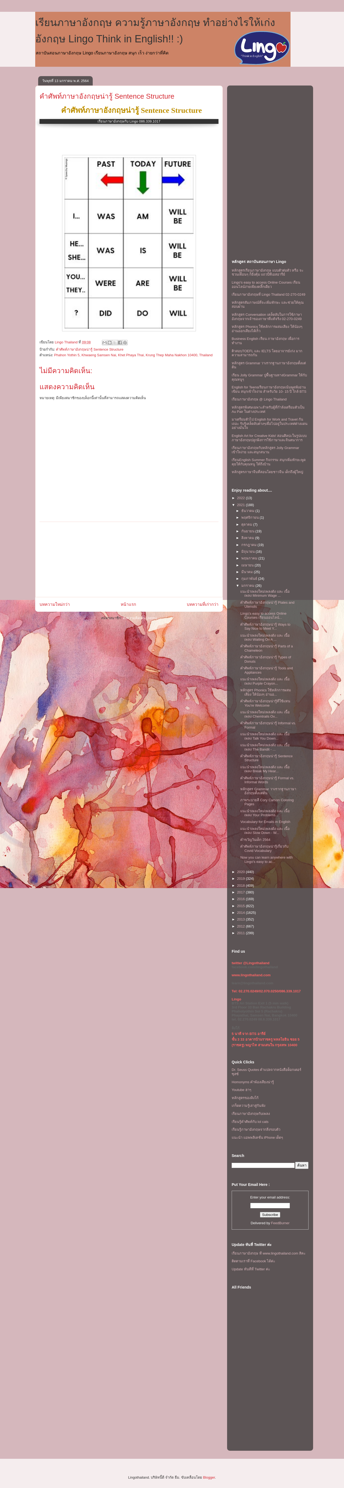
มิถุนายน (248, 552)
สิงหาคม (248, 538)
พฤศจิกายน (250, 517)
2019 (241, 879)
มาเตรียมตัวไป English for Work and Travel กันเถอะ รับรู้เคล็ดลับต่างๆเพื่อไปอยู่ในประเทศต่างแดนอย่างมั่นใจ (269, 423)
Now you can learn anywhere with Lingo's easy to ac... (266, 859)
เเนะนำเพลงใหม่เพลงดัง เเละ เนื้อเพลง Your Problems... (264, 813)
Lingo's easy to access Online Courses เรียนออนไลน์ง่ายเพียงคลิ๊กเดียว (266, 284)
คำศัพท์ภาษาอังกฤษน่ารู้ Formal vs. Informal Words (267, 780)
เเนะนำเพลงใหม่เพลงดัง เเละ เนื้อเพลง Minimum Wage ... (264, 593)
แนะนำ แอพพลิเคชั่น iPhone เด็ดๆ (257, 1138)
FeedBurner (280, 1223)
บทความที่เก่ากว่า (202, 604)
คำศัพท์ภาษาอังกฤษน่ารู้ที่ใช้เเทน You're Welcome (265, 703)
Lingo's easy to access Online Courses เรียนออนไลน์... (263, 615)
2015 (241, 906)
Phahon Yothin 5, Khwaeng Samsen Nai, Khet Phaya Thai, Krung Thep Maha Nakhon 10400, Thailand (133, 355)
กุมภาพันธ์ (249, 579)
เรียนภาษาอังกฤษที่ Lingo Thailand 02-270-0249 (268, 294)
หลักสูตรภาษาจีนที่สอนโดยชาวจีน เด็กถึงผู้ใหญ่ (267, 472)
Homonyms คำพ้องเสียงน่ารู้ (253, 1082)
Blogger (209, 1477)
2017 (241, 892)
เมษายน (248, 565)
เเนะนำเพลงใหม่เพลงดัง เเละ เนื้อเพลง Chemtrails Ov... (264, 714)
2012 (241, 926)
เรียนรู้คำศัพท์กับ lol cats (250, 1122)
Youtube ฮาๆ (241, 1090)
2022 (241, 498)
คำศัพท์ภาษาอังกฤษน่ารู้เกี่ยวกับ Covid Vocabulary (264, 848)
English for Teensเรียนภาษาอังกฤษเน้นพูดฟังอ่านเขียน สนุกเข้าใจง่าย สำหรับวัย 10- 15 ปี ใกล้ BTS (269, 389)
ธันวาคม (248, 511)
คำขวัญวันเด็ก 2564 (255, 840)
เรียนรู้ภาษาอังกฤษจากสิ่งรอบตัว (256, 1129)
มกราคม (248, 586)
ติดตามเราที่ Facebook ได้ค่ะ (253, 1261)
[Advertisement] (129, 559)
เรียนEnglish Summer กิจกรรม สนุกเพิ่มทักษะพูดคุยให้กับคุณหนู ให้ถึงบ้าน (269, 462)
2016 (241, 899)
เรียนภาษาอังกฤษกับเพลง (251, 1114)
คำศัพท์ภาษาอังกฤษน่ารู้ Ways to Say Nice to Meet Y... (265, 626)
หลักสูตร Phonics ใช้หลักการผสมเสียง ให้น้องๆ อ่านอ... (265, 692)
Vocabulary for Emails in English (265, 822)
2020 (241, 872)
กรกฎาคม (249, 545)
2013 (241, 919)
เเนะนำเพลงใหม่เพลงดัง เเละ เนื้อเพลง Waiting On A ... (264, 637)
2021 (241, 505)
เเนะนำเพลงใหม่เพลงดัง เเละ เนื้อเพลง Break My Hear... (264, 769)
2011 (241, 933)
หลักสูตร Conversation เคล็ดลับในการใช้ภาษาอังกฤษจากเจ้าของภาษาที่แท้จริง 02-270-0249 (267, 317)
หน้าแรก (128, 604)
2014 (241, 913)
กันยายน (248, 531)
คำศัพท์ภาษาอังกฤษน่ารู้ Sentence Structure (107, 96)
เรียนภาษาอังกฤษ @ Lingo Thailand (259, 399)
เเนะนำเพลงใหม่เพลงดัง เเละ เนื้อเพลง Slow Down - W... (264, 831)
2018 (241, 886)
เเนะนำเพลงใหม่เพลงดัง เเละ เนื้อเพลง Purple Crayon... (264, 681)
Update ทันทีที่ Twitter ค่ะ (251, 1269)
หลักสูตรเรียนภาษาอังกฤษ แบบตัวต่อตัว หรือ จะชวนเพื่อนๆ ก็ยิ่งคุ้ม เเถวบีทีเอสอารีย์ (267, 272)
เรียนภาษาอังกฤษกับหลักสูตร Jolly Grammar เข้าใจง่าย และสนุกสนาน (265, 450)
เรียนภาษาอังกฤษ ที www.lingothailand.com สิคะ (269, 1253)
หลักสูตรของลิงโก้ (245, 1098)
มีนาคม (247, 572)
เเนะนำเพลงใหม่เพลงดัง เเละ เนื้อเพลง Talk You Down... (264, 736)
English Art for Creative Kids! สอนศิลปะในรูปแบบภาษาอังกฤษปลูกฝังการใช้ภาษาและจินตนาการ (269, 438)
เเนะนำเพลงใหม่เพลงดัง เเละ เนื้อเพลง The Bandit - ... (264, 747)
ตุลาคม (247, 524)
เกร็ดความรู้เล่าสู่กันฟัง (248, 1106)
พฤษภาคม (250, 558)
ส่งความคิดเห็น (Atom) (140, 618)
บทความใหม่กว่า (55, 604)
